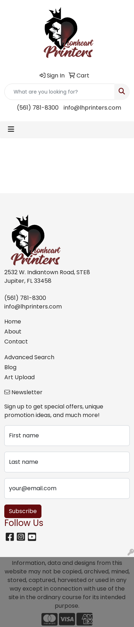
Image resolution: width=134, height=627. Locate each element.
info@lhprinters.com (92, 108)
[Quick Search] (59, 92)
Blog (10, 367)
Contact (16, 341)
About (12, 331)
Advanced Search (29, 357)
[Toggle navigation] (11, 129)
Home (12, 321)
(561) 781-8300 (38, 108)
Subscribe (23, 511)
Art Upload (19, 377)
